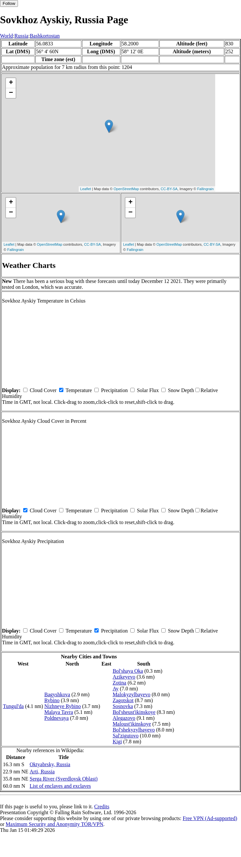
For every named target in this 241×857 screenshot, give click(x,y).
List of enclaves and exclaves (60, 786)
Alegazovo (124, 718)
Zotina (119, 682)
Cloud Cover (43, 390)
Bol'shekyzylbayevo (134, 730)
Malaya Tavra (58, 712)
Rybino (51, 700)
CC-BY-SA (169, 189)
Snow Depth (181, 390)
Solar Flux (148, 390)
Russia (21, 36)
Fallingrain (205, 189)
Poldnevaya (56, 718)
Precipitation (114, 390)
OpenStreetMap (126, 189)
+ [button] (11, 83)
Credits (101, 806)
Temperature (79, 390)
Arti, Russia (42, 771)
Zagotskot (123, 700)
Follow (9, 3)
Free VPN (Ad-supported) (210, 818)
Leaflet (85, 189)
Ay (116, 688)
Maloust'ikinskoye (132, 724)
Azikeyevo (124, 677)
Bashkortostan (45, 36)
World (6, 36)
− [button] (11, 93)
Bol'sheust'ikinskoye (134, 712)
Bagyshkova (57, 694)
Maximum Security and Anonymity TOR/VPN (54, 824)
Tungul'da (13, 706)
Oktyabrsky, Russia (50, 764)
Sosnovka (123, 706)
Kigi (117, 741)
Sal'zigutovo (125, 735)
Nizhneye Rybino (62, 706)
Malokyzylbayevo (132, 694)
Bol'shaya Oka (128, 671)
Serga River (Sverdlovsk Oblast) (64, 779)
